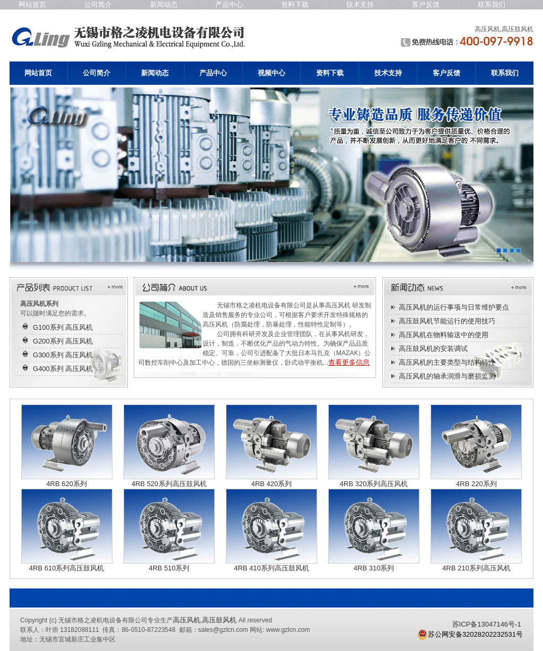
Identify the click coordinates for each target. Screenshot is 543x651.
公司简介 (98, 4)
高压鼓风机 (219, 620)
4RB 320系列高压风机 (374, 484)
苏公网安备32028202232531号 (470, 634)
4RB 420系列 (271, 484)
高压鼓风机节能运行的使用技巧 (447, 321)
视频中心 (271, 73)
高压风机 (186, 620)
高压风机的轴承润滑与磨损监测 (447, 376)
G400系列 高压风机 (63, 369)
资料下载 (295, 4)
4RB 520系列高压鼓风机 (169, 484)
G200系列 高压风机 (63, 341)
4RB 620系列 (66, 484)
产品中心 (229, 4)
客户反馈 (426, 4)
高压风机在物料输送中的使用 (443, 335)
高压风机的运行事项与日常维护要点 (454, 307)
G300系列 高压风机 (63, 355)
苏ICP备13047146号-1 (486, 624)
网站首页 (32, 4)
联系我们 (491, 4)
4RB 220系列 (476, 484)
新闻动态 (164, 4)
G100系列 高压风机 (63, 327)
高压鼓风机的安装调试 (433, 349)
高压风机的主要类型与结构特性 (447, 362)
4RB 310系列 (374, 568)
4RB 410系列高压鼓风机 (271, 568)
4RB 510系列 (168, 568)
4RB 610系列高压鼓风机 (66, 568)
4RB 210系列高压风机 (476, 568)
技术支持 (360, 4)
